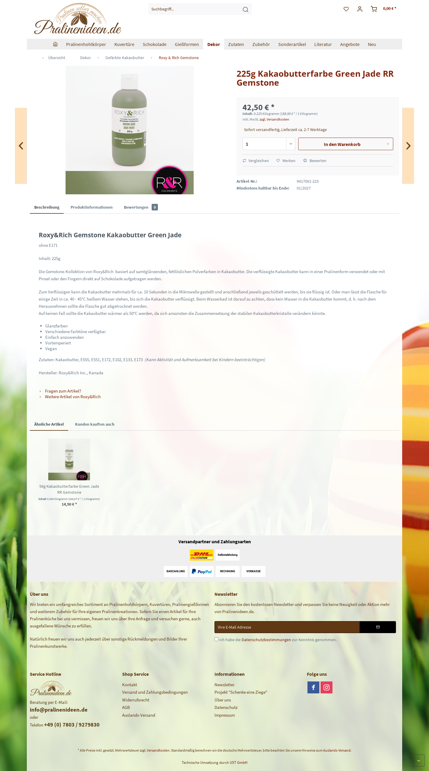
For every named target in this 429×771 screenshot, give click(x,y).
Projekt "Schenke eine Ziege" (240, 692)
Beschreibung (46, 207)
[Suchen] (245, 9)
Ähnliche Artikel (49, 424)
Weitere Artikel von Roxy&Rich (70, 396)
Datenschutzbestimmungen (266, 639)
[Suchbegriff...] (200, 9)
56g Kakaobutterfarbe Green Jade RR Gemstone (69, 489)
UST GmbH (238, 762)
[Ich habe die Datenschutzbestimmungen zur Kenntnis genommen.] (216, 639)
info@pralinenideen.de (59, 709)
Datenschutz (225, 707)
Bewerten (315, 160)
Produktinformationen (92, 207)
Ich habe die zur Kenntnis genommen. (278, 639)
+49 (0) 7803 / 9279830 (72, 724)
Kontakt (129, 684)
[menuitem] (200, 9)
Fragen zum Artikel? (60, 391)
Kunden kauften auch (94, 424)
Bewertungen (141, 207)
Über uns (222, 700)
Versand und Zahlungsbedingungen (155, 692)
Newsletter (224, 684)
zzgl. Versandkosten (274, 119)
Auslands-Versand (138, 715)
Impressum (224, 715)
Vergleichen (256, 160)
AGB (126, 707)
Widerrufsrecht (135, 700)
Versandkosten (158, 750)
